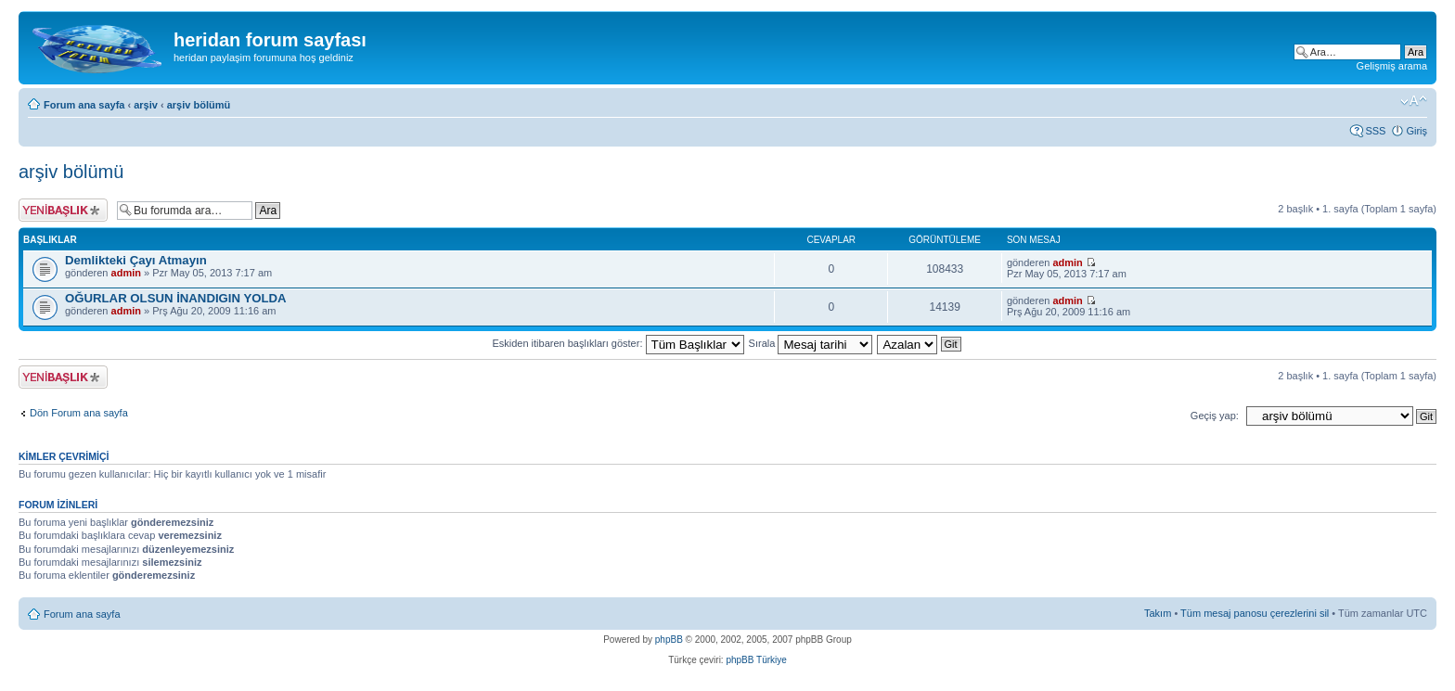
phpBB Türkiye (756, 660)
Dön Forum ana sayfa (79, 412)
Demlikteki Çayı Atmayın (136, 260)
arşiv (146, 104)
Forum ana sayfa (84, 104)
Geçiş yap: (1215, 415)
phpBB (669, 639)
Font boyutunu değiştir (1413, 101)
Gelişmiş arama (1392, 65)
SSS (1375, 130)
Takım (1157, 613)
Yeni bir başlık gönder (63, 210)
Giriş (1416, 130)
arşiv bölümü (198, 104)
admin (126, 272)
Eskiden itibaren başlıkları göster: (617, 343)
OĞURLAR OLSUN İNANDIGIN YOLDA (176, 298)
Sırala (811, 343)
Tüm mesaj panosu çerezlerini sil (1254, 613)
